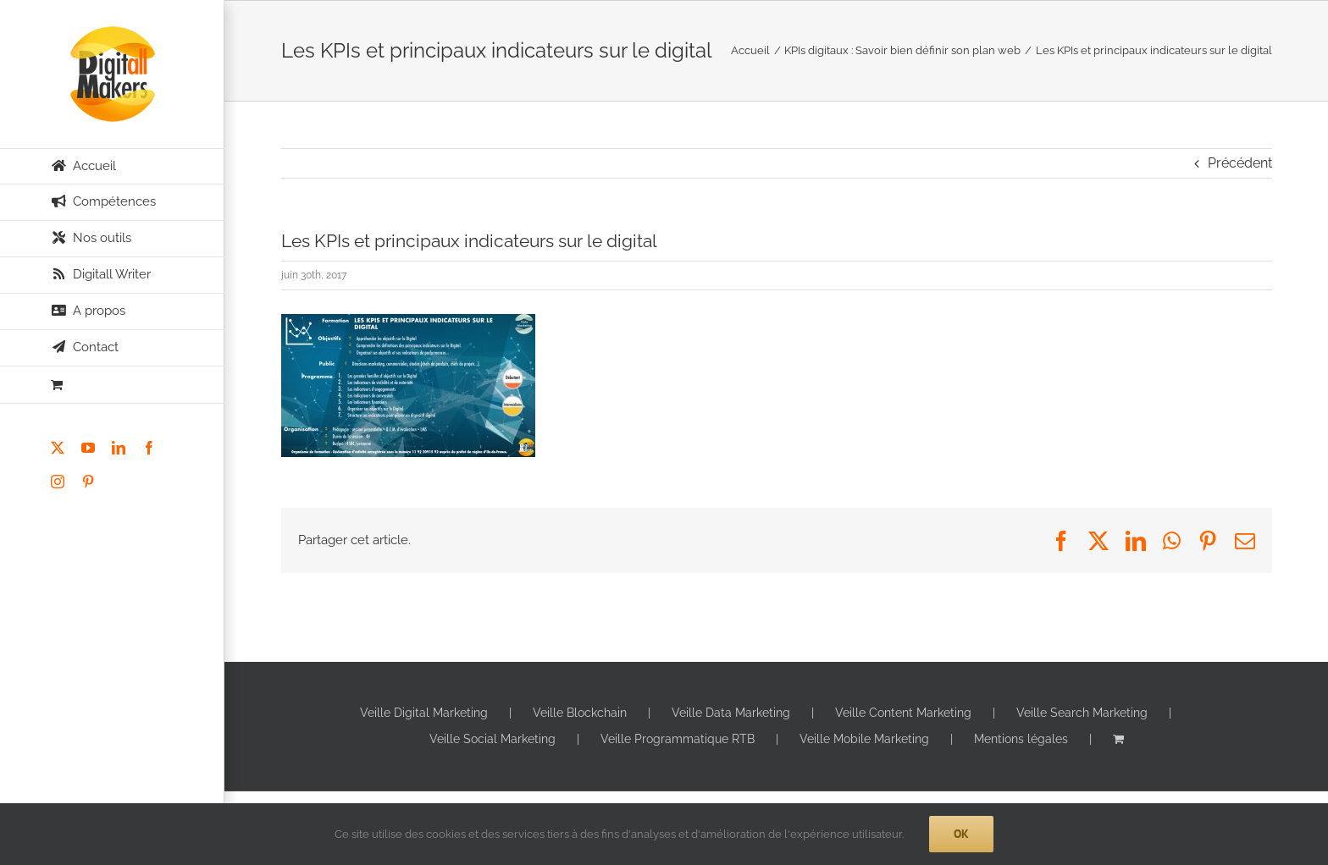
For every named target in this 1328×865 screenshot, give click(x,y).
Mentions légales (1021, 739)
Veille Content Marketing (903, 712)
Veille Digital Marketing (424, 712)
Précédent (1240, 163)
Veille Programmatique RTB (677, 739)
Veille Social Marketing (492, 739)
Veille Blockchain (580, 712)
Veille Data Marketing (731, 712)
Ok (961, 833)
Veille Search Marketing (1082, 712)
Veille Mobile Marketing (864, 739)
